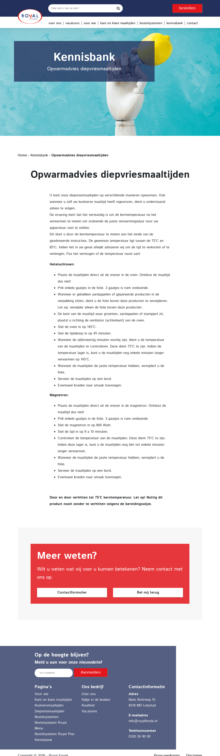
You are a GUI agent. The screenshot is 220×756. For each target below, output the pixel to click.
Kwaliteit (88, 705)
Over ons (55, 23)
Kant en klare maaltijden (117, 23)
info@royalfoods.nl (143, 721)
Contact (192, 23)
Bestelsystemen (151, 23)
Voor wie (90, 23)
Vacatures (72, 23)
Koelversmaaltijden (49, 705)
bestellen (187, 8)
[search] (85, 8)
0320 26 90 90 (140, 736)
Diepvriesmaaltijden (49, 711)
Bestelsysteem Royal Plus (54, 734)
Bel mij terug (148, 592)
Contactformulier (72, 592)
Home (22, 155)
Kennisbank (175, 23)
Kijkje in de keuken (96, 699)
